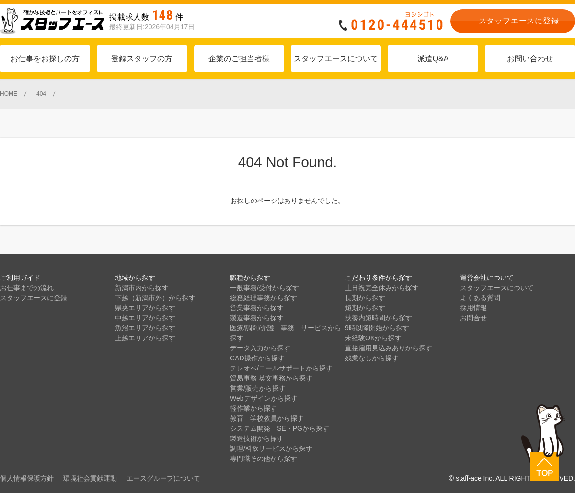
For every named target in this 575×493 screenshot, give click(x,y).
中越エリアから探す (145, 318)
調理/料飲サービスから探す (271, 448)
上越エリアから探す (145, 338)
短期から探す (365, 308)
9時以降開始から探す (377, 328)
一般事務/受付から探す (264, 287)
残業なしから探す (372, 358)
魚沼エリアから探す (145, 328)
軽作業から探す (253, 408)
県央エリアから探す (145, 308)
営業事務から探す (257, 308)
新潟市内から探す (142, 287)
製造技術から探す (257, 438)
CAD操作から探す (257, 358)
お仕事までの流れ (27, 287)
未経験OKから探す (373, 338)
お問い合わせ (530, 59)
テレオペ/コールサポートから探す (281, 368)
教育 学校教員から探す (267, 418)
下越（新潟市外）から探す (155, 298)
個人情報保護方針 (27, 478)
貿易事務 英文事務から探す (271, 378)
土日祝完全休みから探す (382, 287)
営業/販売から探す (258, 388)
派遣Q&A (433, 59)
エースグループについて (163, 478)
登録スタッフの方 (141, 59)
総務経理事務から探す (263, 298)
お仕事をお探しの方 (45, 59)
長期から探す (365, 298)
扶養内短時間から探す (378, 318)
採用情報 (473, 308)
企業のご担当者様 (239, 59)
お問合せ (473, 318)
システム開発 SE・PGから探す (279, 428)
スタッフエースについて (336, 59)
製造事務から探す (257, 318)
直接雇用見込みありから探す (388, 348)
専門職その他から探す (263, 458)
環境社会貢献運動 (90, 478)
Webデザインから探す (264, 398)
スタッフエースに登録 (33, 298)
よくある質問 (480, 298)
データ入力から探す (260, 348)
